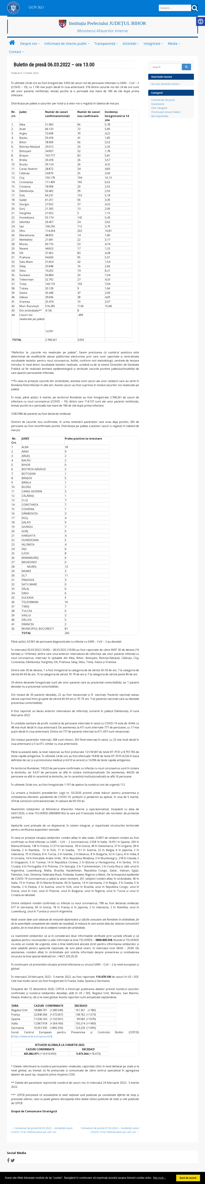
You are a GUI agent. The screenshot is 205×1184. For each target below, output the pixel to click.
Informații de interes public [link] (65, 43)
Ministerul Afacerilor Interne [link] (102, 30)
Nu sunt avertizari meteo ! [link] (165, 83)
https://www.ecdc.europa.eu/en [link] (31, 1036)
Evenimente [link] (157, 104)
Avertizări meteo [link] (161, 76)
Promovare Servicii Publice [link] (165, 112)
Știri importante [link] (159, 116)
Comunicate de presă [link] (163, 100)
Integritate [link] (152, 43)
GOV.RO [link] (36, 7)
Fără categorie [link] (159, 108)
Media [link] (172, 43)
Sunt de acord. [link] (188, 1178)
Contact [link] (15, 51)
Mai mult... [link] (159, 1177)
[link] (200, 21)
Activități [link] (129, 43)
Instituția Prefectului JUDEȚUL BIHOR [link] (107, 23)
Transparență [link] (104, 43)
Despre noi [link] (28, 43)
